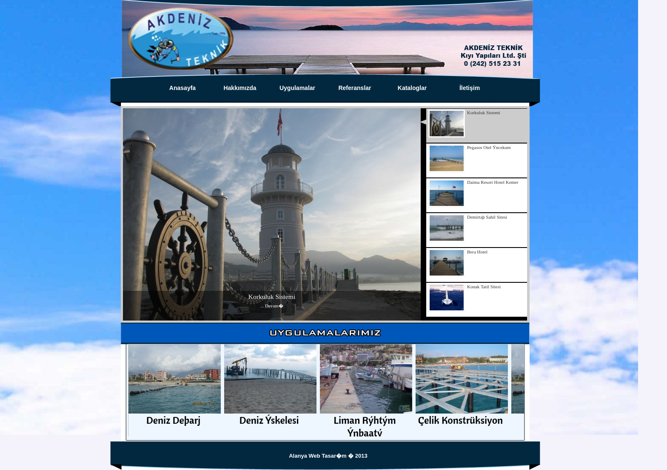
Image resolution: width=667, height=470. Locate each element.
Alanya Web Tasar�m (318, 456)
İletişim (469, 87)
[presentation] (476, 126)
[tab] (474, 125)
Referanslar (354, 87)
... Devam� (271, 305)
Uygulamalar (297, 87)
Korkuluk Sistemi (271, 296)
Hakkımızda (239, 87)
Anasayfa (182, 87)
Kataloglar (412, 87)
